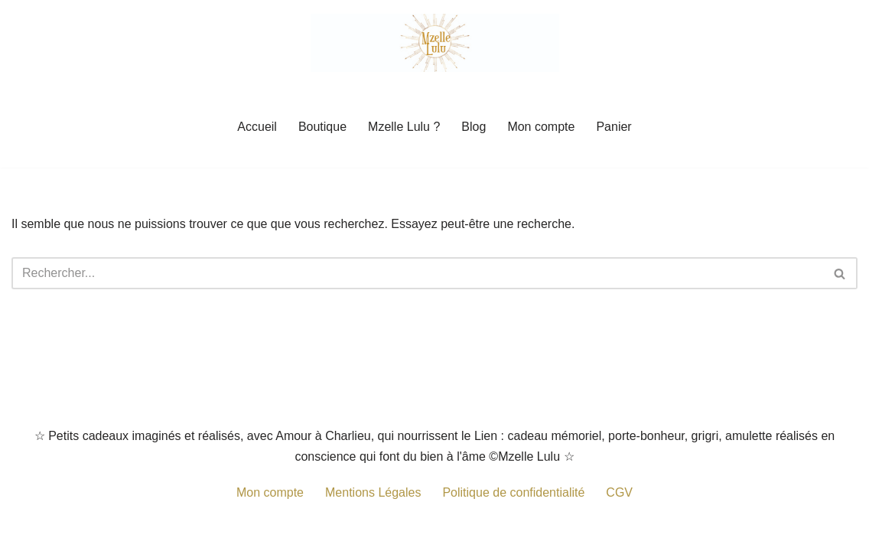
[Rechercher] (417, 273)
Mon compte (540, 126)
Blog (473, 126)
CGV (619, 492)
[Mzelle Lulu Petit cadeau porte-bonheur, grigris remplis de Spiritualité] (435, 43)
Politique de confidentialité (513, 492)
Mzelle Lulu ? (404, 126)
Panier (613, 126)
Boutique (322, 126)
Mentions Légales (373, 492)
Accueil (257, 126)
